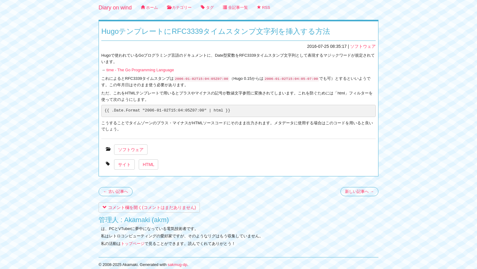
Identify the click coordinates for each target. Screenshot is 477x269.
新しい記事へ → (359, 191)
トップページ (132, 243)
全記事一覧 (235, 7)
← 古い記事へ (115, 191)
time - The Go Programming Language (140, 70)
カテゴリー (179, 7)
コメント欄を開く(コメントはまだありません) (149, 207)
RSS (263, 7)
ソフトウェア (363, 46)
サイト (124, 164)
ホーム (149, 7)
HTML (148, 164)
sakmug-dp (177, 264)
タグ (207, 7)
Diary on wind (115, 8)
